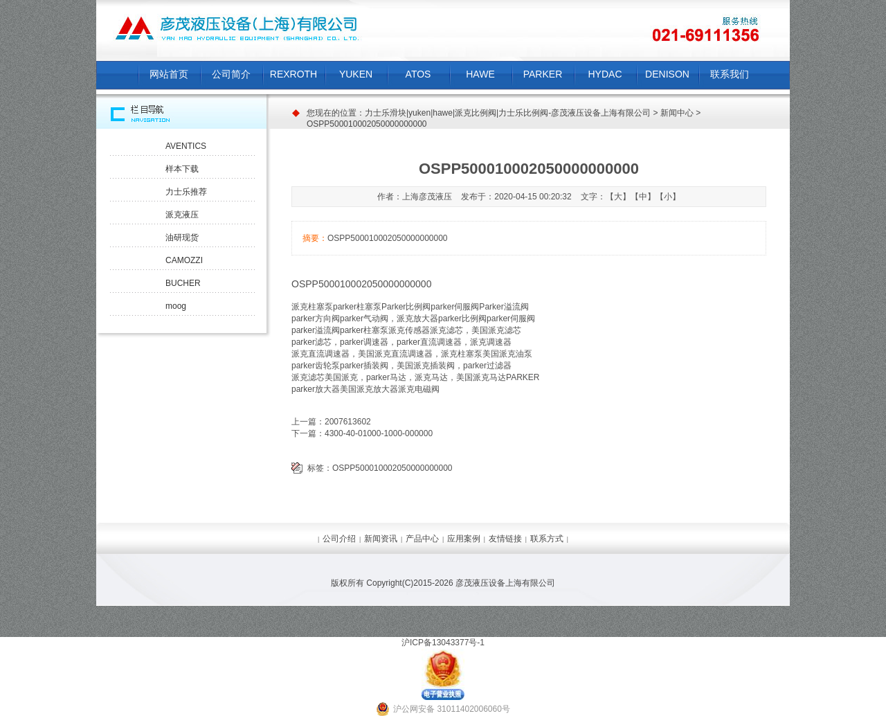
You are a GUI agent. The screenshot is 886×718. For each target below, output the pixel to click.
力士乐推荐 (186, 192)
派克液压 (182, 214)
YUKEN (355, 74)
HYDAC (605, 74)
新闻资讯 (380, 539)
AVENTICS (185, 146)
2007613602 (348, 422)
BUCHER (183, 283)
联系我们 (729, 74)
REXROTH (293, 74)
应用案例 (463, 539)
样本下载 (182, 169)
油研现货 (182, 237)
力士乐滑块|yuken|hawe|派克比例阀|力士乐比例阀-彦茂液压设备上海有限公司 (508, 113)
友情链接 (505, 539)
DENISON (667, 74)
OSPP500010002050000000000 (392, 468)
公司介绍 (339, 539)
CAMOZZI (184, 260)
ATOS (418, 74)
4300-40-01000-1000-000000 (379, 433)
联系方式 (546, 539)
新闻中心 (677, 113)
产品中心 (422, 539)
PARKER (543, 74)
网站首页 (169, 74)
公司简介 (231, 74)
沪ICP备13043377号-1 (443, 642)
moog (175, 306)
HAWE (480, 74)
